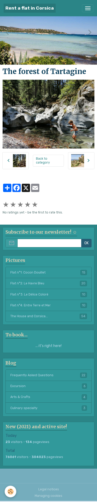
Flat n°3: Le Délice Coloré (48, 294)
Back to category (43, 160)
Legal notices (48, 489)
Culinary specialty (48, 408)
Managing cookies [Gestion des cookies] (48, 496)
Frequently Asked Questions (48, 375)
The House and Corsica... (48, 316)
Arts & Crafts (48, 397)
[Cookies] (10, 491)
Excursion (48, 386)
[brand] (30, 8)
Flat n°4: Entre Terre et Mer (48, 305)
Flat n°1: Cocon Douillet (48, 272)
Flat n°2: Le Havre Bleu (48, 283)
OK (86, 243)
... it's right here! (48, 346)
